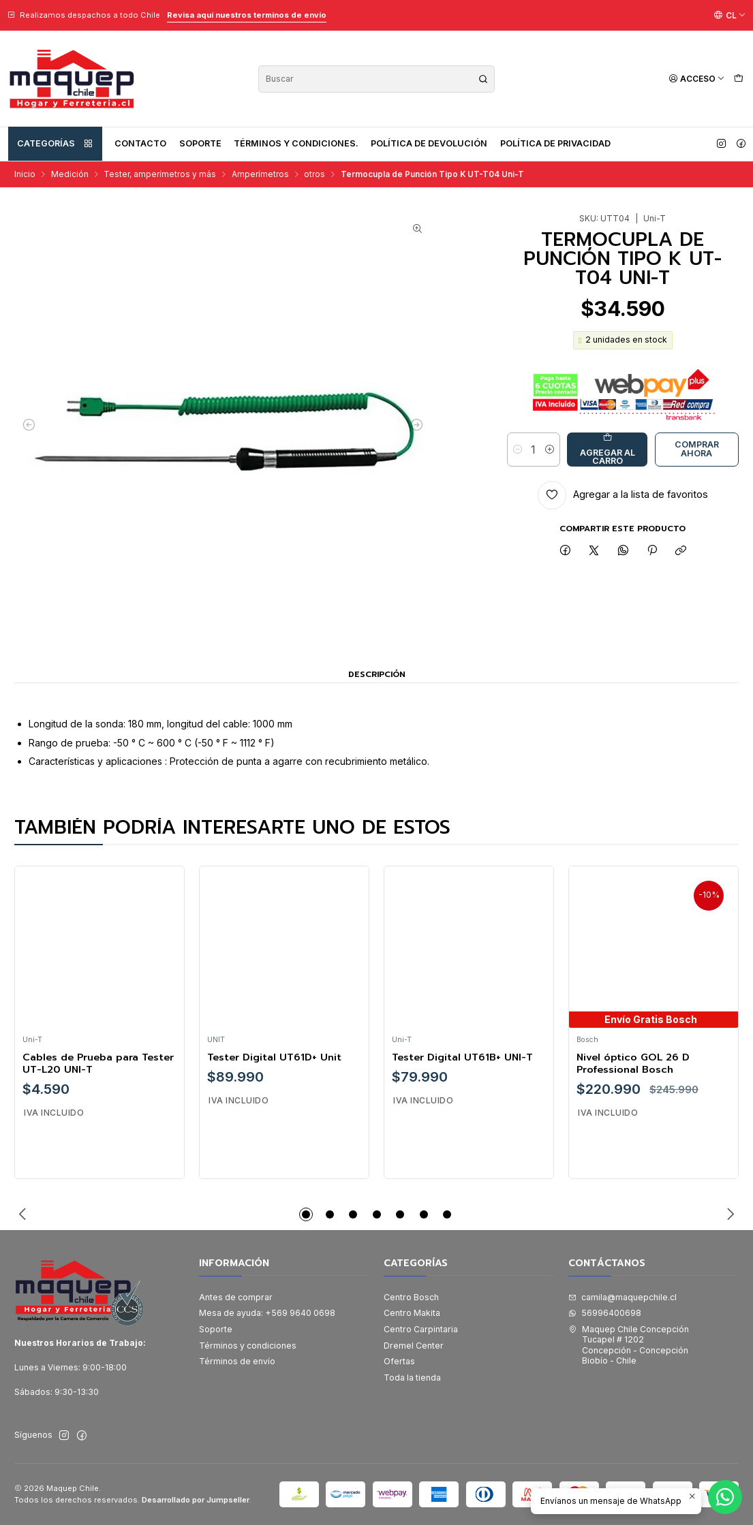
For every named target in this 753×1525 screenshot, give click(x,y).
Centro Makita (412, 1313)
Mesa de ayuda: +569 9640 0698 (267, 1313)
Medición (70, 174)
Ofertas (399, 1361)
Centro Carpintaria (421, 1329)
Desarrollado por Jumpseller (195, 1500)
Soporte (200, 143)
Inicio (24, 174)
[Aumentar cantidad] (549, 449)
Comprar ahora (697, 448)
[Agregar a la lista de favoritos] (623, 495)
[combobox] (376, 79)
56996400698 (604, 1313)
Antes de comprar (236, 1297)
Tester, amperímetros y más (160, 174)
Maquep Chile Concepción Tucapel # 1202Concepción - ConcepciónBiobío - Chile (628, 1345)
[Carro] (738, 78)
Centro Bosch (411, 1297)
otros (314, 174)
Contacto (140, 143)
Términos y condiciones (247, 1345)
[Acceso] (697, 78)
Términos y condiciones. (296, 143)
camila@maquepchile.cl (622, 1297)
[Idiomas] (729, 15)
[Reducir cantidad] (517, 449)
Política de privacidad (555, 143)
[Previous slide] (24, 1214)
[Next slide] (728, 1214)
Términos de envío (237, 1361)
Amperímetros (260, 174)
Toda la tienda (412, 1377)
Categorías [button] (55, 143)
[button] (306, 1214)
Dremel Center (414, 1345)
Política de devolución (429, 143)
